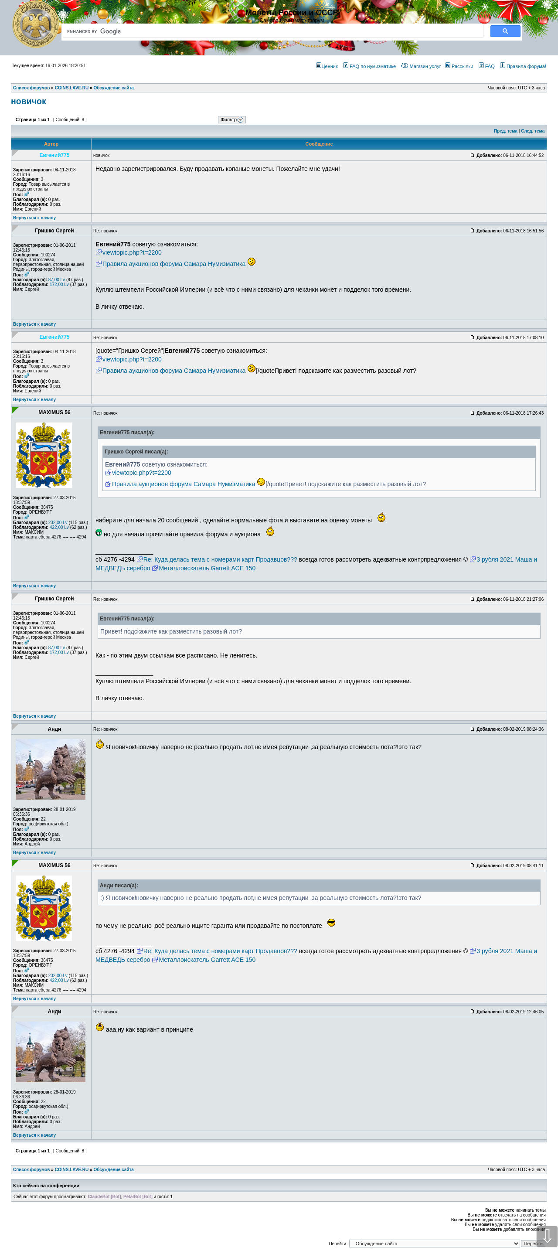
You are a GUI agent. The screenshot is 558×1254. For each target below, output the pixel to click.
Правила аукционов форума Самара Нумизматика (173, 263)
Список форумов (31, 1169)
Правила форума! (523, 66)
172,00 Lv (59, 284)
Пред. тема (505, 131)
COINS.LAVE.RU (72, 1169)
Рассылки (459, 66)
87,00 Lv (56, 279)
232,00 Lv (58, 522)
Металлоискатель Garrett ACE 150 (207, 568)
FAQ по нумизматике (369, 66)
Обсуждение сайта (113, 1169)
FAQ (487, 66)
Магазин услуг (421, 66)
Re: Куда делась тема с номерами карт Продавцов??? (220, 559)
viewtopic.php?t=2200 (132, 252)
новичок (28, 101)
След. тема (532, 131)
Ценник (326, 66)
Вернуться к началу (34, 217)
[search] (271, 31)
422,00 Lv (59, 527)
